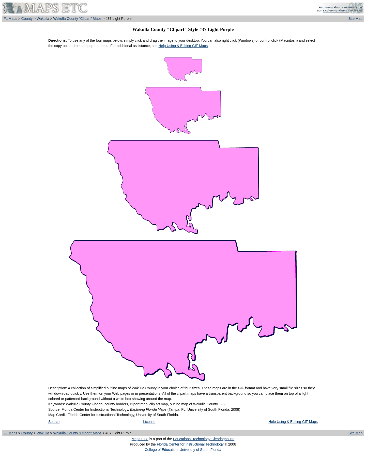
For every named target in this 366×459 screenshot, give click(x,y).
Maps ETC (140, 439)
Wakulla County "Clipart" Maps (77, 19)
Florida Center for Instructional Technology (190, 444)
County (27, 19)
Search (53, 422)
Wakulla (43, 19)
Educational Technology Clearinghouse (203, 439)
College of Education (161, 450)
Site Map (355, 19)
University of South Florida (200, 450)
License (149, 422)
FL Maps (10, 19)
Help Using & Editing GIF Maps (183, 46)
